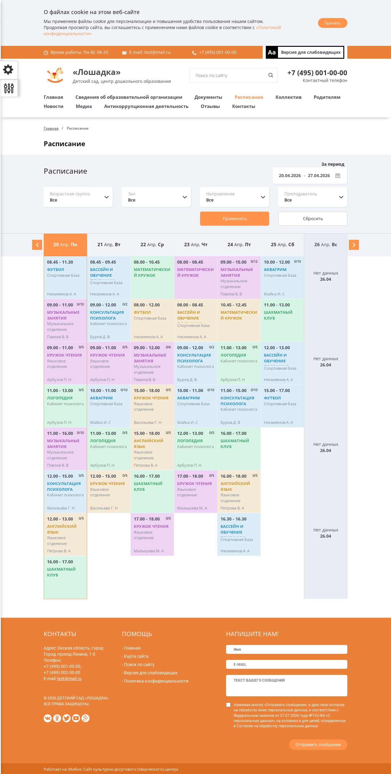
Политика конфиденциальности (156, 681)
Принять (332, 23)
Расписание (249, 97)
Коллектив (288, 97)
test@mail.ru (157, 52)
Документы (208, 97)
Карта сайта (136, 656)
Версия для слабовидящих (311, 52)
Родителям (327, 97)
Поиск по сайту (139, 664)
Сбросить (313, 218)
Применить (235, 218)
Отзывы (210, 106)
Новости (54, 106)
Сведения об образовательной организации (128, 97)
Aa (272, 52)
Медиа (84, 106)
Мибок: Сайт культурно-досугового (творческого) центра (123, 768)
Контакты (243, 106)
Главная (53, 97)
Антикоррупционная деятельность (146, 106)
